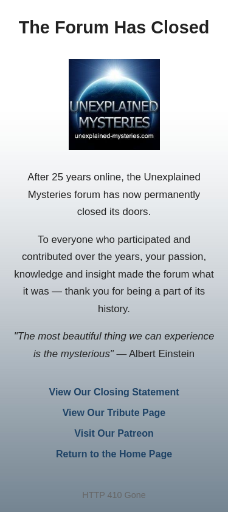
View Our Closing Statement (114, 392)
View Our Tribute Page (114, 413)
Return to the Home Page (114, 454)
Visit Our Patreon (113, 433)
